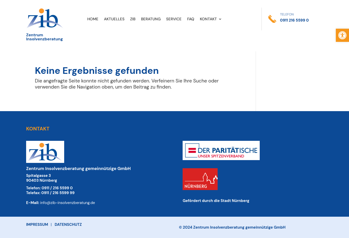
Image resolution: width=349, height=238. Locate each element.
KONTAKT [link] (208, 19)
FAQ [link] (190, 19)
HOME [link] (92, 19)
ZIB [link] (132, 19)
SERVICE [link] (174, 19)
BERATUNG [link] (151, 19)
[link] (342, 35)
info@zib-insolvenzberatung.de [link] (67, 202)
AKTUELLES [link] (114, 19)
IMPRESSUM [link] (37, 224)
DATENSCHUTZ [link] (68, 224)
